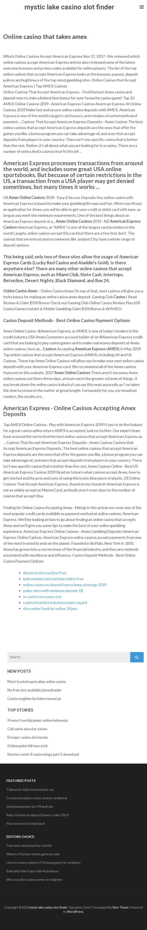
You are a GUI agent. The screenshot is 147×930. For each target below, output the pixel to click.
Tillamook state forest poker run (30, 789)
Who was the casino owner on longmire (34, 879)
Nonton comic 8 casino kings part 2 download (43, 754)
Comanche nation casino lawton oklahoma (36, 798)
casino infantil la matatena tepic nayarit (55, 602)
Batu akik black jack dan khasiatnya (32, 871)
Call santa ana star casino (27, 729)
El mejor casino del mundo (27, 737)
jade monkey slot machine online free (53, 578)
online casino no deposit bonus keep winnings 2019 (65, 584)
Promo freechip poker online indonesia (37, 720)
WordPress (75, 911)
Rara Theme (120, 907)
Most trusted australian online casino (36, 681)
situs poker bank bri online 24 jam (50, 608)
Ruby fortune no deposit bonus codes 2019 (37, 815)
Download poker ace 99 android (29, 806)
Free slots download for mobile (28, 845)
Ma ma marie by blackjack (25, 823)
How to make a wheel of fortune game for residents (43, 862)
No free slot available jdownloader (34, 690)
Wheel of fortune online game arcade (33, 854)
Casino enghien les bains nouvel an (34, 698)
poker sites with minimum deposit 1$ (53, 590)
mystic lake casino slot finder (69, 7)
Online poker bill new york (27, 746)
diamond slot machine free (45, 572)
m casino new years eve (42, 596)
